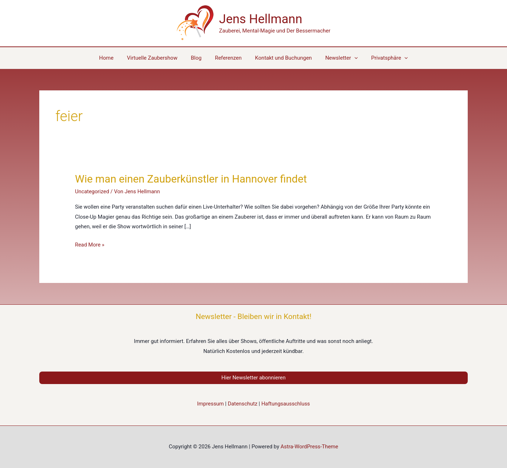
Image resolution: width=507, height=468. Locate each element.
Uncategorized (92, 191)
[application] (349, 58)
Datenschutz (242, 403)
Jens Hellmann (260, 19)
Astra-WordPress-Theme (309, 446)
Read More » (90, 245)
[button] (381, 58)
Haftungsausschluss (285, 403)
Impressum (210, 403)
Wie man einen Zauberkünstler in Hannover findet (192, 179)
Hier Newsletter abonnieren (253, 377)
